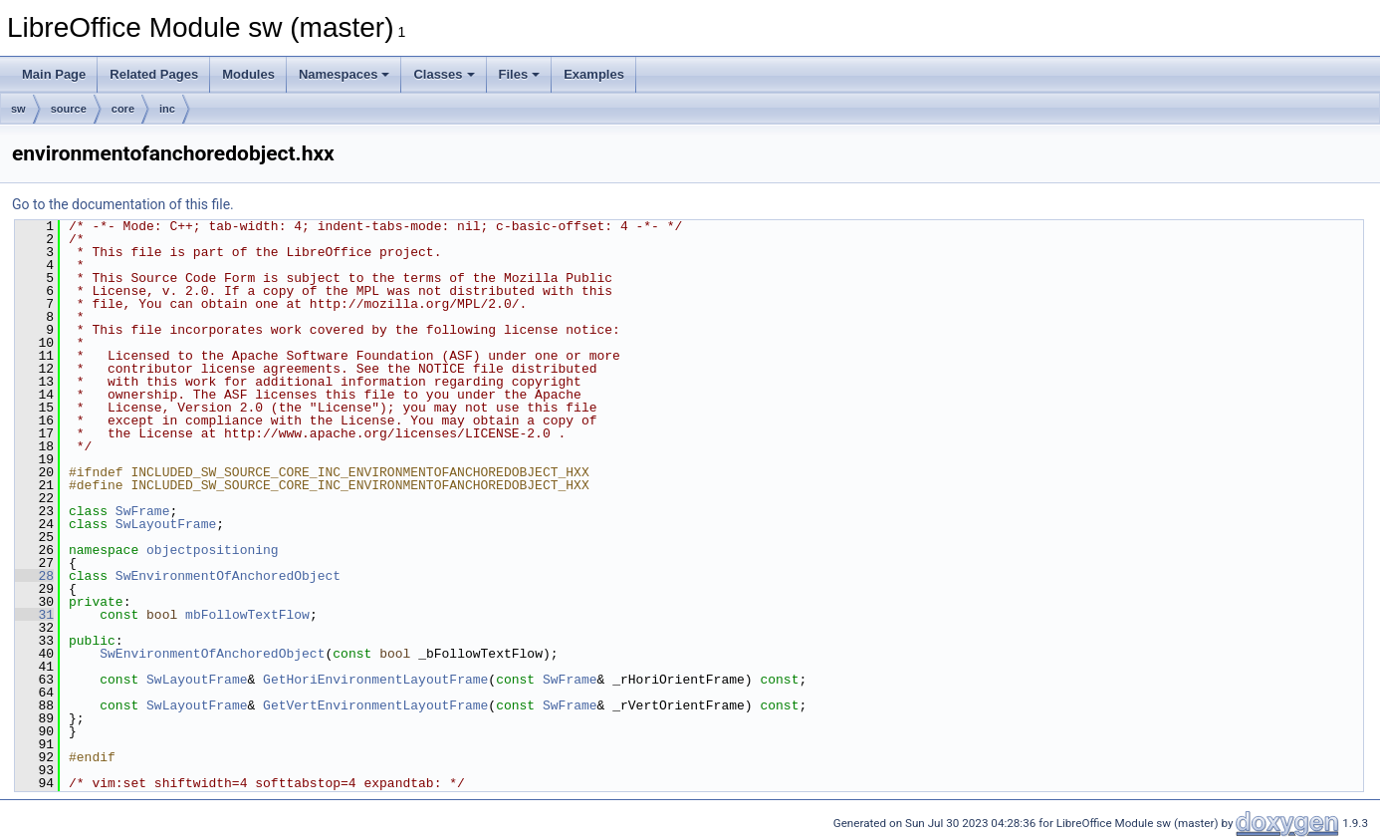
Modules (248, 74)
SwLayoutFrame (165, 524)
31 (34, 615)
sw (18, 109)
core (123, 109)
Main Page (54, 74)
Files (520, 74)
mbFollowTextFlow (247, 615)
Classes (443, 74)
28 (34, 576)
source (69, 109)
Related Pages (154, 74)
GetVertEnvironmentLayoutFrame (375, 705)
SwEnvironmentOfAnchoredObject (228, 576)
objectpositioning (212, 550)
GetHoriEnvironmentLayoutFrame (375, 680)
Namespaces (344, 74)
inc (167, 109)
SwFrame (142, 511)
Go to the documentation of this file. (123, 204)
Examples (594, 74)
